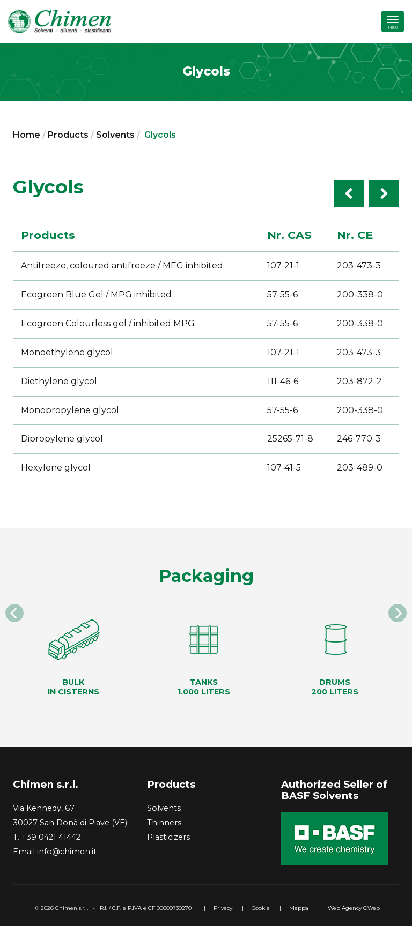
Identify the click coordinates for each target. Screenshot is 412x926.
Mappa (298, 908)
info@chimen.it (67, 851)
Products (68, 135)
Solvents (115, 135)
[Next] (397, 613)
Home (26, 135)
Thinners (164, 822)
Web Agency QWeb (354, 908)
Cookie (261, 908)
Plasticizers (168, 837)
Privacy (223, 908)
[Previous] (14, 613)
